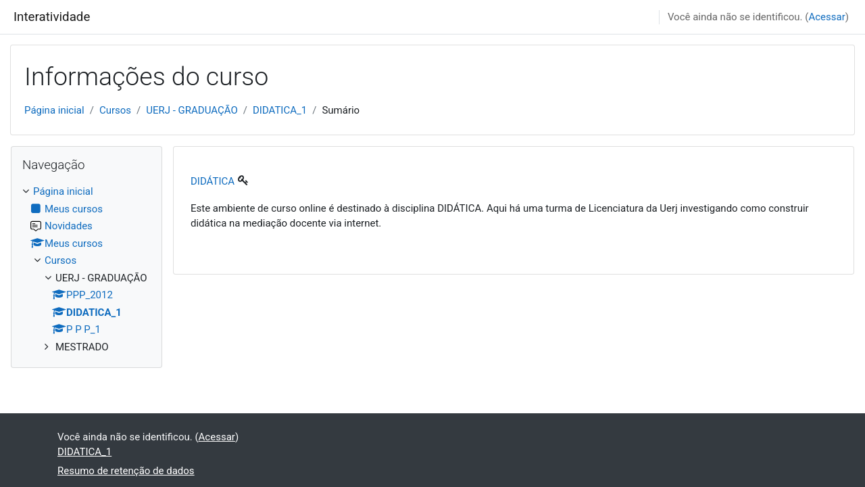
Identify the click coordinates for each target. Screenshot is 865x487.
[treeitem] (86, 269)
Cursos (115, 110)
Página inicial (54, 110)
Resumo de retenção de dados (126, 471)
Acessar (826, 17)
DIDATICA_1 (280, 110)
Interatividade (52, 16)
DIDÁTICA (212, 181)
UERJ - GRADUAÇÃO (192, 110)
